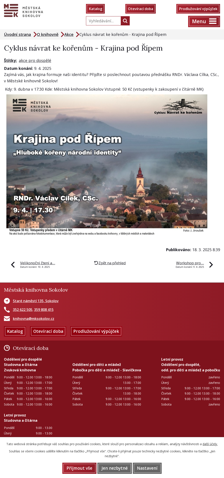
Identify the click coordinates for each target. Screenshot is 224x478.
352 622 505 (22, 309)
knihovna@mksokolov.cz (33, 318)
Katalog (95, 8)
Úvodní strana (17, 34)
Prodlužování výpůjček (198, 8)
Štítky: (10, 60)
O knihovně (47, 34)
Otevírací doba (140, 8)
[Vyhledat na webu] (102, 20)
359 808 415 (44, 309)
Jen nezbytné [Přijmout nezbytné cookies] (115, 468)
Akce (69, 34)
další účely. (210, 444)
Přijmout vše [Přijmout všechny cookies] (79, 468)
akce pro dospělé (35, 60)
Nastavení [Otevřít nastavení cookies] (147, 468)
